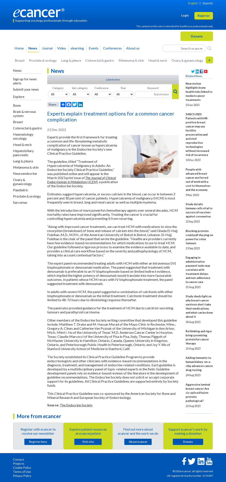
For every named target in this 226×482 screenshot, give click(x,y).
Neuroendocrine (25, 173)
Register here (38, 441)
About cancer (138, 441)
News (32, 48)
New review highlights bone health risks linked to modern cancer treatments (199, 92)
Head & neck (157, 60)
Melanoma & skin (131, 60)
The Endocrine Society (76, 405)
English (193, 3)
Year (123, 88)
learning (77, 48)
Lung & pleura (71, 60)
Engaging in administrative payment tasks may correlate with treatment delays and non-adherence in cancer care (198, 270)
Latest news (113, 79)
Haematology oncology (23, 136)
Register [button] (204, 15)
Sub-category (80, 88)
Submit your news (26, 89)
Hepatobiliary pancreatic (23, 153)
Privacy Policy (22, 476)
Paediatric (20, 190)
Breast (20, 60)
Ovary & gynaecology (187, 60)
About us (132, 48)
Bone (17, 105)
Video (61, 48)
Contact (18, 459)
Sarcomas (20, 202)
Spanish (208, 3)
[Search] (209, 48)
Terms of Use (22, 471)
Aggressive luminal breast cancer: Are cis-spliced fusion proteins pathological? (198, 393)
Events (93, 48)
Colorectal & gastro (99, 60)
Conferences (112, 48)
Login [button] (185, 15)
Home (19, 48)
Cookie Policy (22, 467)
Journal (47, 48)
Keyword (152, 88)
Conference (101, 88)
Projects (18, 463)
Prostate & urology (43, 60)
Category (58, 88)
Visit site (88, 441)
